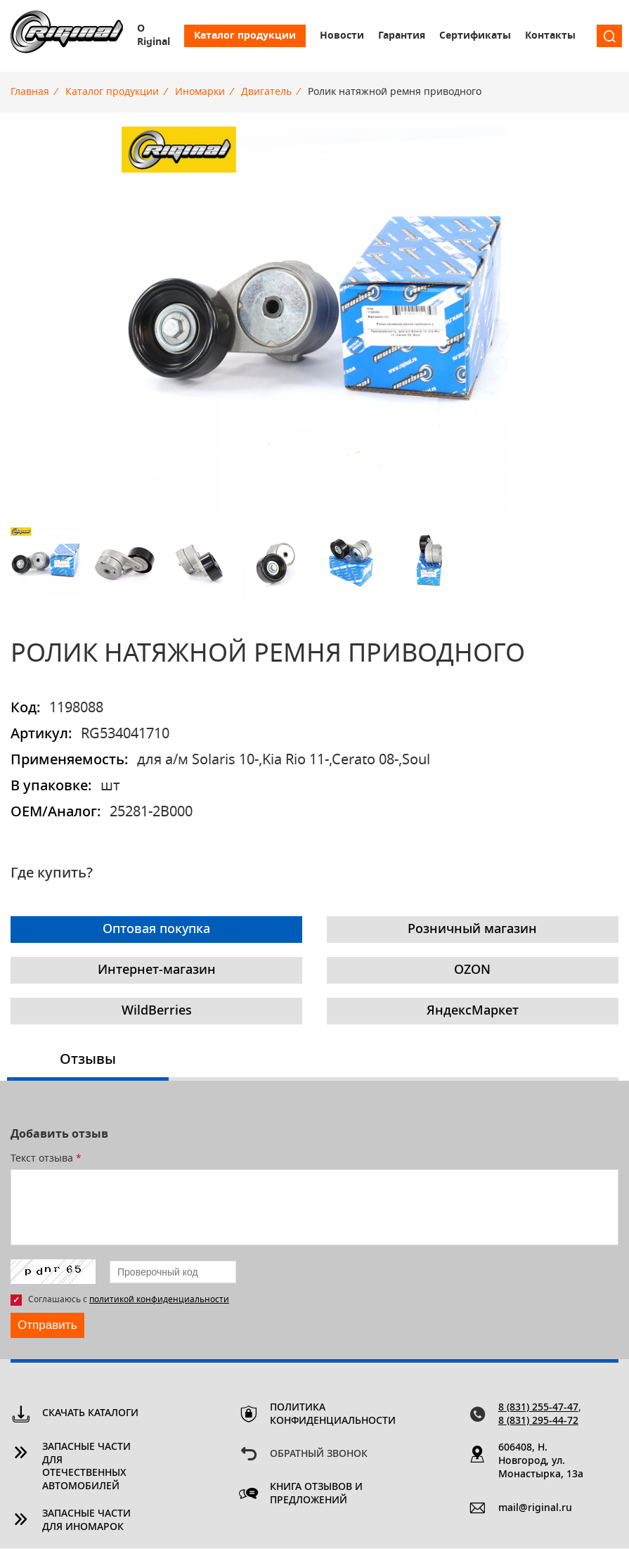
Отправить (49, 1325)
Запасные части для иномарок (86, 1521)
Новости (342, 36)
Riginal (67, 36)
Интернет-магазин (157, 970)
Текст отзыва (46, 1159)
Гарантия (401, 36)
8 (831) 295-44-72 (538, 1422)
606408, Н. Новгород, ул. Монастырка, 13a (540, 1462)
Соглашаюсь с (128, 1299)
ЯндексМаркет (473, 1011)
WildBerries (157, 1011)
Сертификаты (475, 36)
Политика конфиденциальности (319, 1415)
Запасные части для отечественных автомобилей (86, 1468)
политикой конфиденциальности (159, 1299)
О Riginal (153, 35)
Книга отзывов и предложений (316, 1494)
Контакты (550, 36)
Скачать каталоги (90, 1414)
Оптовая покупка (156, 929)
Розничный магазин (472, 929)
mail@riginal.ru (535, 1509)
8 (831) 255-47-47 (538, 1408)
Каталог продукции (245, 36)
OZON (472, 970)
